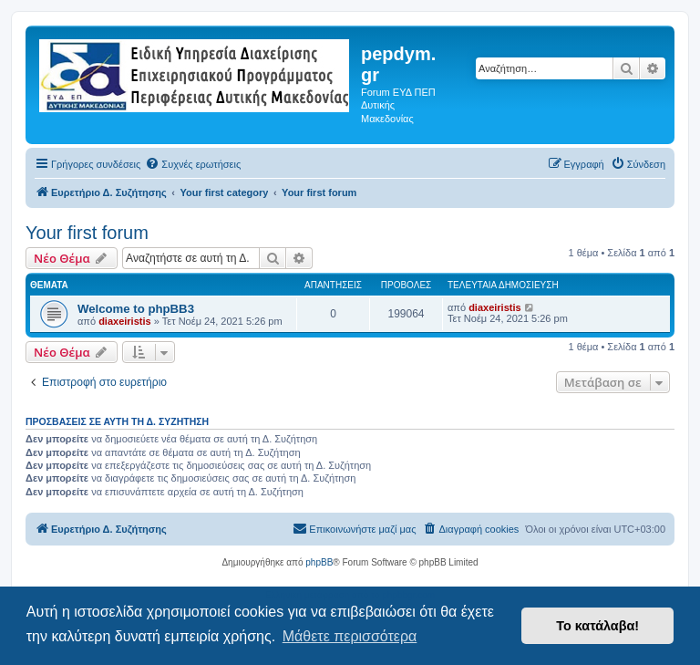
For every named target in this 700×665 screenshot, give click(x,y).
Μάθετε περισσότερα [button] (350, 636)
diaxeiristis (124, 321)
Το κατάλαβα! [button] (597, 625)
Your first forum (87, 233)
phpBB (319, 562)
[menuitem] (193, 164)
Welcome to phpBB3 (135, 309)
